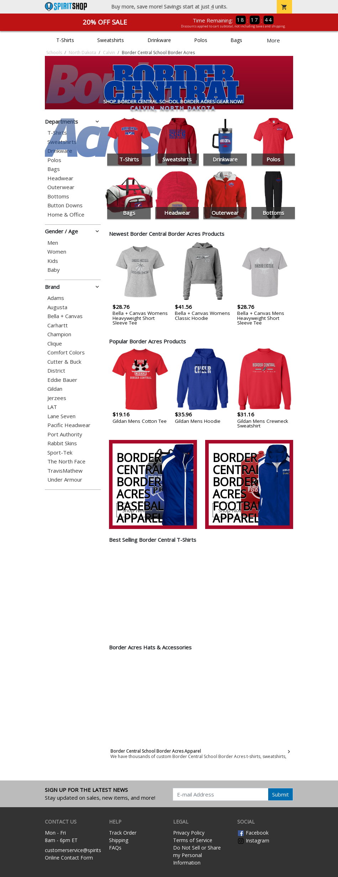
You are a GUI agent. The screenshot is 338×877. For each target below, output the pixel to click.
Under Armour (64, 480)
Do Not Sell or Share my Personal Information (197, 855)
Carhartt (57, 325)
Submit (280, 794)
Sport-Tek (59, 453)
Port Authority (64, 434)
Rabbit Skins (62, 443)
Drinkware (159, 40)
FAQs (115, 847)
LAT (52, 407)
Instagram (253, 840)
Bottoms (58, 196)
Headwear (60, 178)
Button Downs (65, 205)
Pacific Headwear (68, 425)
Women (56, 252)
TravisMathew (65, 471)
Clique (54, 344)
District (56, 371)
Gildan (54, 389)
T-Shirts (65, 40)
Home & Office (65, 215)
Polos (200, 40)
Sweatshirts (110, 40)
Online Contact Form (69, 857)
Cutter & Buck (64, 362)
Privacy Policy (188, 832)
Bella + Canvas (65, 316)
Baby (53, 270)
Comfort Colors (66, 352)
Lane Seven (61, 416)
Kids (52, 261)
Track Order (122, 832)
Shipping (118, 840)
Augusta (57, 307)
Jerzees (56, 398)
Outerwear (60, 187)
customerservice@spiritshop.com (83, 850)
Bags (236, 40)
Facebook (253, 832)
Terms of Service (192, 840)
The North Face (66, 461)
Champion (59, 334)
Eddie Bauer (62, 380)
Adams (55, 298)
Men (52, 243)
